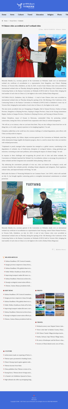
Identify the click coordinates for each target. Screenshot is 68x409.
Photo (59, 15)
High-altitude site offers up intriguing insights (19, 379)
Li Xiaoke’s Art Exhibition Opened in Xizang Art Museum (22, 376)
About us (34, 398)
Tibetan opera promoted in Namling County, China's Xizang (23, 358)
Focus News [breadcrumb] (13, 21)
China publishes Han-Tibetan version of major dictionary (22, 369)
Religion (50, 15)
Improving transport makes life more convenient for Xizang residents (26, 275)
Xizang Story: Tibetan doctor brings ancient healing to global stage (25, 372)
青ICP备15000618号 (52, 401)
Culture (21, 15)
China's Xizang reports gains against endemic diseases (21, 362)
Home (4, 15)
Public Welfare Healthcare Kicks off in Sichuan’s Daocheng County (25, 272)
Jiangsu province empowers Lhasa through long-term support (24, 265)
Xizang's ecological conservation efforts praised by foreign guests (25, 282)
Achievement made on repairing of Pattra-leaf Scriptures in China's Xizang (28, 355)
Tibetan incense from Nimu (13, 365)
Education (40, 15)
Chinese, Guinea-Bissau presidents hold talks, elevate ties (23, 286)
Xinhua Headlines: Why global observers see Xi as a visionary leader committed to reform (32, 301)
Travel (30, 15)
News (12, 15)
